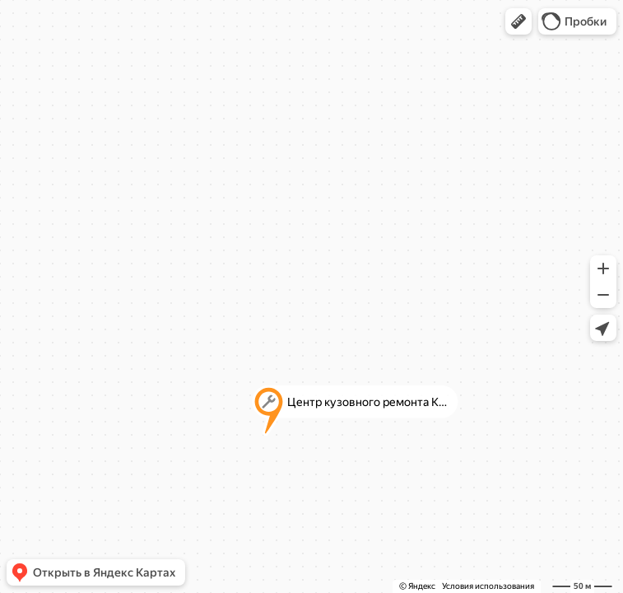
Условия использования (488, 586)
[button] (518, 21)
